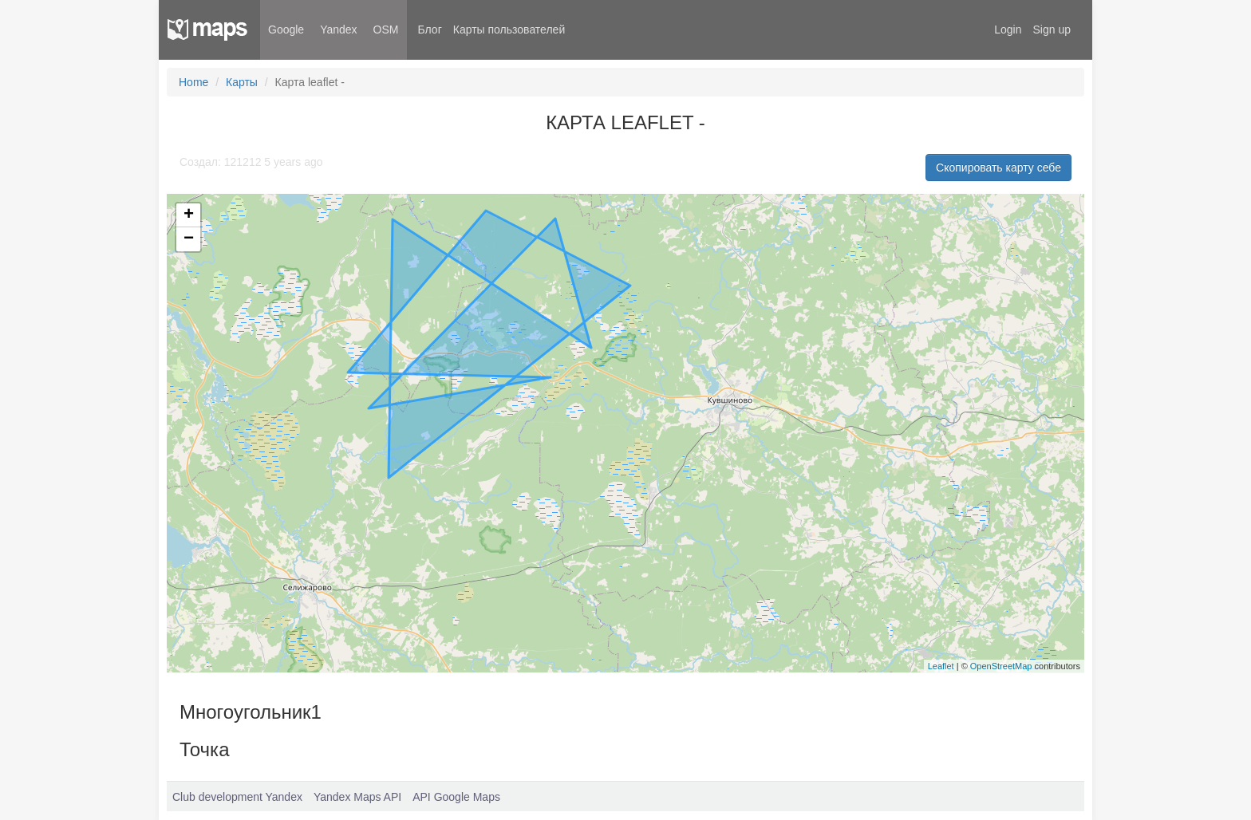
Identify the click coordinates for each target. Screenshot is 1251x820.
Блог (430, 29)
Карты (242, 82)
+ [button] (189, 215)
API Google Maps (456, 796)
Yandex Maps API (357, 796)
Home (193, 82)
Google (286, 29)
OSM (386, 29)
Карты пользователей (509, 29)
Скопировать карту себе (998, 167)
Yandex (338, 29)
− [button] (189, 239)
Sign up (1052, 29)
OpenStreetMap (1001, 666)
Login (1007, 29)
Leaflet (941, 666)
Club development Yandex (237, 796)
